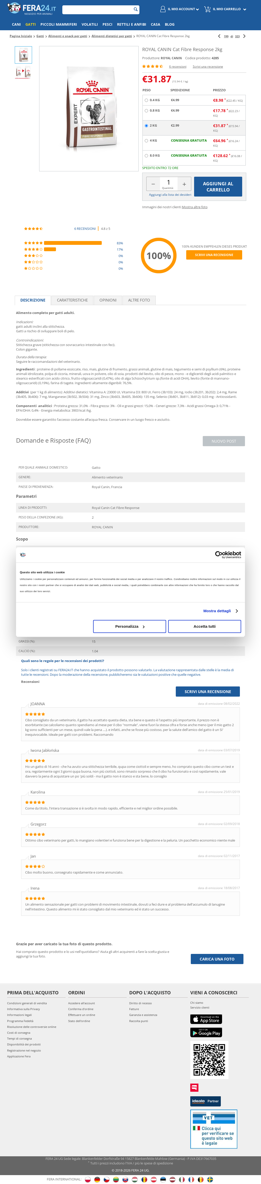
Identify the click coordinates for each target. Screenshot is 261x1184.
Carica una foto (217, 959)
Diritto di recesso (140, 1003)
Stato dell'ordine (79, 1021)
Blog (170, 24)
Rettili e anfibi (131, 24)
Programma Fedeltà (20, 1021)
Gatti (30, 24)
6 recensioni (177, 66)
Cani (16, 24)
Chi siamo (196, 1003)
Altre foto (139, 300)
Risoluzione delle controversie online (31, 1027)
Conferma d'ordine (80, 1009)
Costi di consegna (18, 1033)
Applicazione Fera (19, 1056)
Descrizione (32, 300)
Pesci (107, 24)
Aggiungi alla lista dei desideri (170, 194)
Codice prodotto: (198, 58)
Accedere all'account (81, 1003)
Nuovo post (224, 441)
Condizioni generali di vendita (27, 1003)
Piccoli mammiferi (58, 24)
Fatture (134, 1009)
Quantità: (168, 188)
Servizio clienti (199, 1007)
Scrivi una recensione (208, 66)
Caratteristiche (72, 300)
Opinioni (108, 300)
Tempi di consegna (19, 1038)
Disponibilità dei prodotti (24, 1044)
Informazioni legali (19, 1015)
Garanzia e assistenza (143, 1015)
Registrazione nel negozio (24, 1050)
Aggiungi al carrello (218, 187)
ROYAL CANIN (171, 58)
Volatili (90, 24)
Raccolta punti (138, 1021)
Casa (155, 24)
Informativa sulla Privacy (23, 1009)
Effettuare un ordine (81, 1015)
